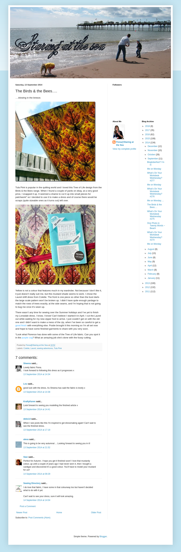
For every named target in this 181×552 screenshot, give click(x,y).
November (153, 150)
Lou (25, 384)
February (152, 274)
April (150, 265)
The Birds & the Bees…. (154, 205)
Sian (25, 457)
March (151, 270)
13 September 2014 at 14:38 (36, 392)
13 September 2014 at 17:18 (36, 430)
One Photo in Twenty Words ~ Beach (156, 225)
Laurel (33, 348)
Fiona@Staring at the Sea (125, 143)
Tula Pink (58, 348)
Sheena (27, 363)
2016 (147, 134)
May (150, 261)
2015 (147, 138)
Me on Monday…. (155, 200)
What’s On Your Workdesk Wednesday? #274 (154, 236)
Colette (27, 348)
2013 (147, 283)
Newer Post (21, 512)
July (150, 253)
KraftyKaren (29, 401)
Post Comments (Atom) (39, 517)
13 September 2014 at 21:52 (36, 447)
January (152, 278)
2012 (147, 287)
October (152, 154)
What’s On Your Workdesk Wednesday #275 (154, 215)
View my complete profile (124, 149)
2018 (147, 126)
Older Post (96, 512)
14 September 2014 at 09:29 (36, 474)
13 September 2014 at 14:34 (36, 374)
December (153, 146)
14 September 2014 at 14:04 (36, 500)
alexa (26, 439)
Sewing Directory (32, 483)
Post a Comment (28, 506)
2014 (147, 142)
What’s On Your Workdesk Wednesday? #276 (154, 193)
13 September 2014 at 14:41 (36, 409)
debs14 (27, 419)
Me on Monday (154, 169)
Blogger (103, 536)
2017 (147, 130)
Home (59, 512)
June (150, 257)
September (153, 158)
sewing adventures (45, 348)
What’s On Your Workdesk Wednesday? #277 (154, 177)
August (151, 249)
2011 (147, 291)
